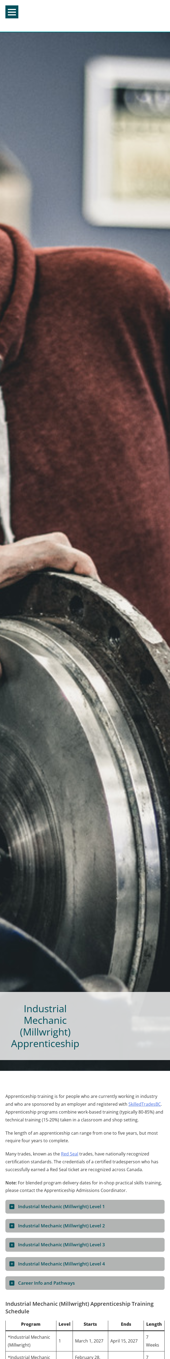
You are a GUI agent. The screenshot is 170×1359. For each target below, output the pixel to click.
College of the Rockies (83, 15)
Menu (12, 12)
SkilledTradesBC (144, 1104)
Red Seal (69, 1154)
